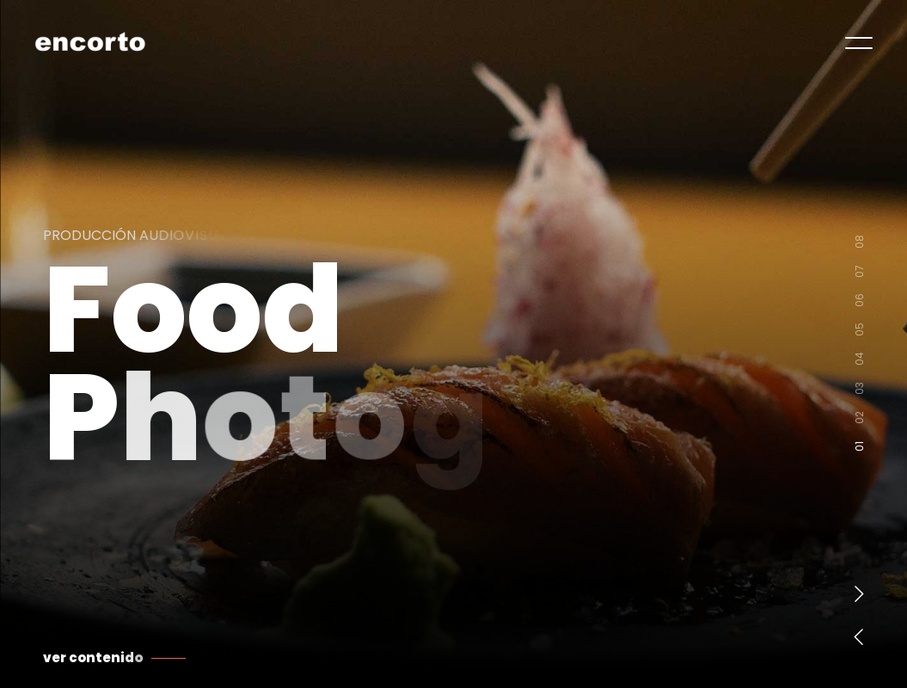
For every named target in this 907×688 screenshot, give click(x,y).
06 (860, 303)
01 (860, 449)
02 (860, 420)
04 (860, 361)
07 (860, 273)
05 (860, 332)
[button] (859, 593)
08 (860, 244)
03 (860, 390)
